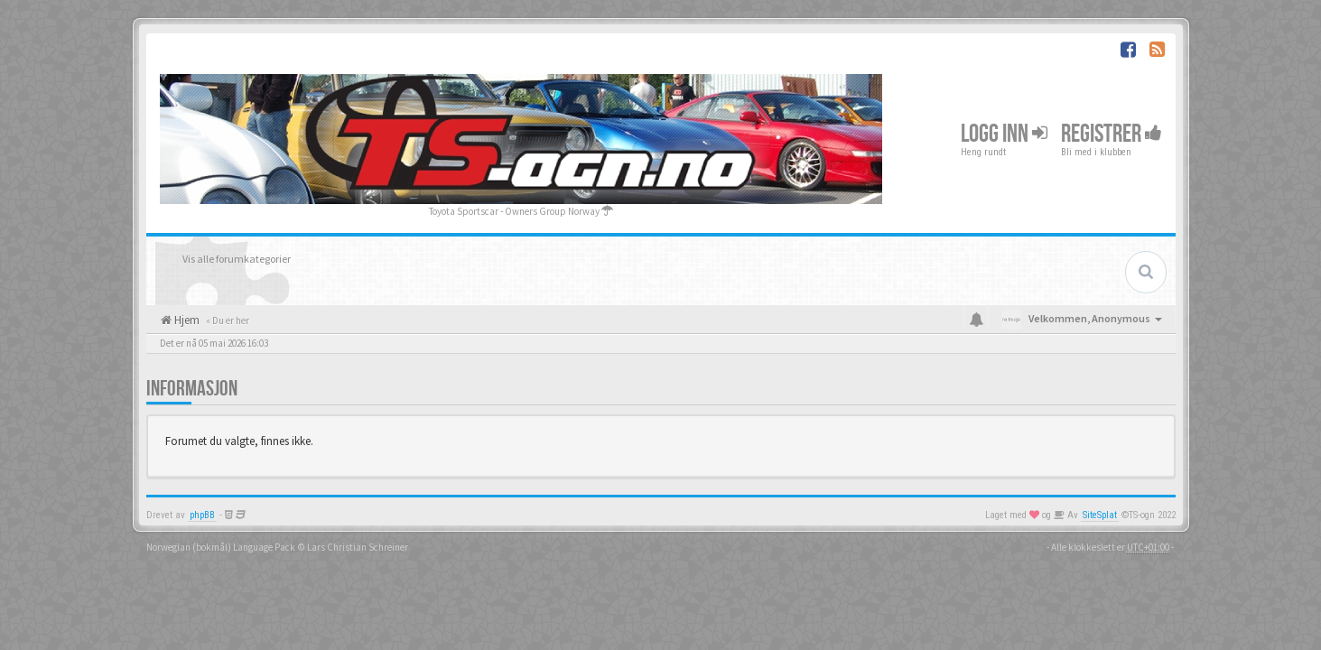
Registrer (1111, 134)
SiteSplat (1100, 515)
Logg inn (1004, 134)
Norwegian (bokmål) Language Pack (220, 547)
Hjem (186, 320)
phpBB (202, 515)
